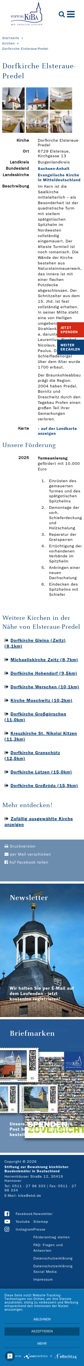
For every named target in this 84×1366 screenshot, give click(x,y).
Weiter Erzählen (70, 347)
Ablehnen (41, 1319)
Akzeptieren (42, 1331)
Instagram (24, 1229)
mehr (42, 1344)
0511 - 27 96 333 (29, 1186)
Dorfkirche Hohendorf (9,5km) (44, 673)
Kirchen (8, 43)
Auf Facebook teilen (26, 862)
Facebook (24, 1214)
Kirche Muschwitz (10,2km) (42, 700)
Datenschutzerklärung (53, 1258)
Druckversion (20, 846)
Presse (39, 1229)
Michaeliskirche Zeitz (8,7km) (44, 659)
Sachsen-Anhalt (54, 168)
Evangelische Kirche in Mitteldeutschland (59, 177)
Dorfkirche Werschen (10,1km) (45, 686)
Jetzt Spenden (69, 330)
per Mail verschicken (27, 854)
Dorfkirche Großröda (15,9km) (44, 785)
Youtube (23, 1221)
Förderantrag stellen (51, 1237)
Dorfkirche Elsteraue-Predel (25, 49)
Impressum (43, 1279)
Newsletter (43, 1214)
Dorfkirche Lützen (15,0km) (41, 772)
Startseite (10, 38)
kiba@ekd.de (29, 1195)
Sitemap (40, 1221)
